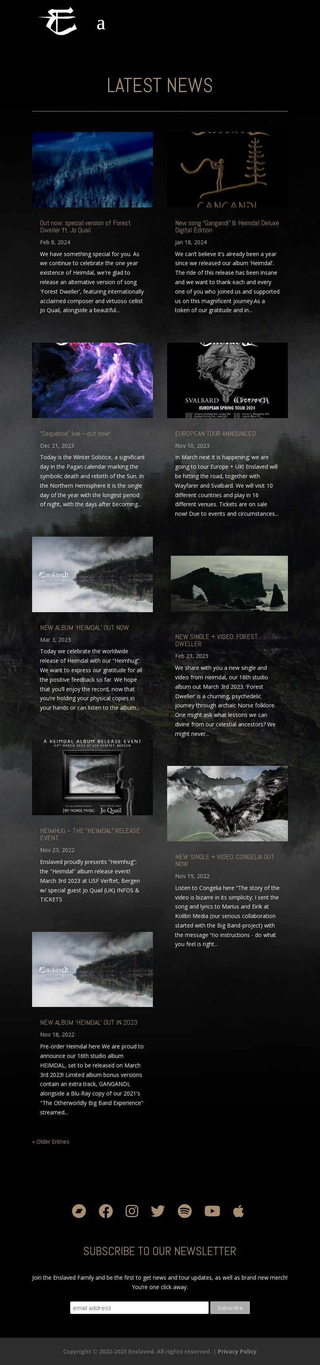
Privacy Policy (237, 1351)
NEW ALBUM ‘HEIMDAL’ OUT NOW (84, 627)
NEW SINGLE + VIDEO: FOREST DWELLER (216, 640)
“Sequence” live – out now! (75, 433)
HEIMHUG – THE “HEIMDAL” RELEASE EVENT (90, 834)
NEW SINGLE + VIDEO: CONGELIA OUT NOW (224, 860)
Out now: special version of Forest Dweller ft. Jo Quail (85, 226)
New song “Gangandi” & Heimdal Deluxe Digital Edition (227, 226)
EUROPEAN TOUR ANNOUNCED (215, 433)
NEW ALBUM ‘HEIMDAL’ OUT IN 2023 (88, 1022)
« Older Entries (50, 1141)
